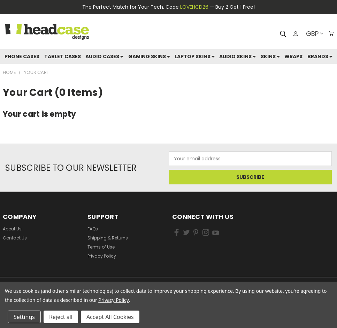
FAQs (92, 229)
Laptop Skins (195, 56)
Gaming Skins (149, 56)
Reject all (60, 317)
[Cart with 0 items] (330, 33)
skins (270, 56)
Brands (319, 56)
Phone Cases (22, 56)
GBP (312, 33)
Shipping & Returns (107, 238)
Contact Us (15, 238)
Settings (24, 317)
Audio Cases (104, 56)
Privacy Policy (101, 256)
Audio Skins (237, 56)
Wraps (293, 56)
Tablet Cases (62, 56)
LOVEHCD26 (194, 6)
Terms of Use (101, 247)
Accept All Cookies (110, 317)
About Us (12, 229)
